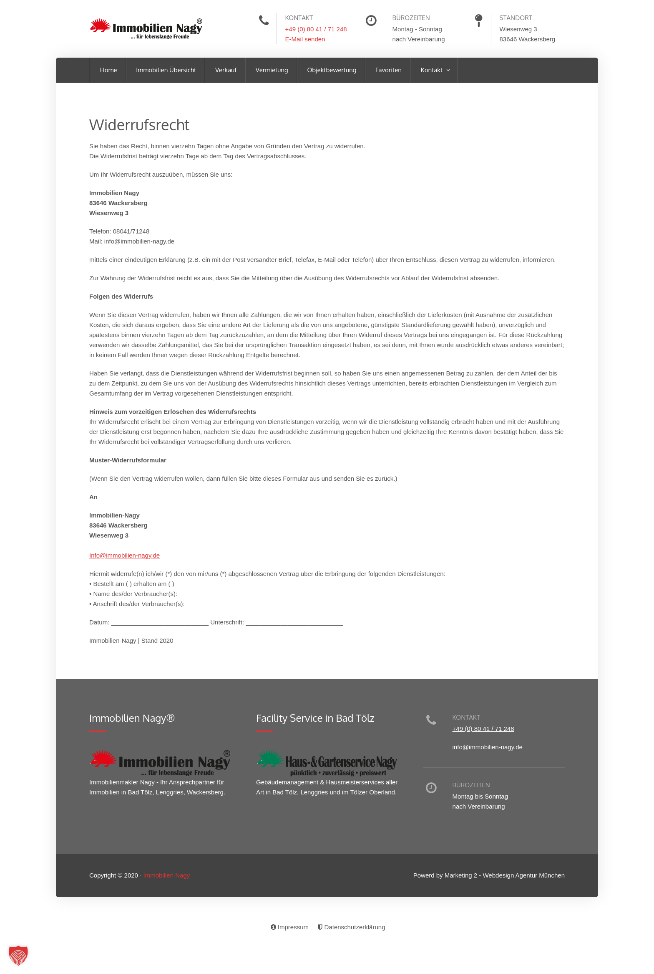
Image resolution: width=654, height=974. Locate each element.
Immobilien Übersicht (165, 70)
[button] (18, 955)
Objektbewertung (331, 70)
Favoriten (388, 70)
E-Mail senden (305, 39)
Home (107, 70)
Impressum (289, 927)
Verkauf (225, 70)
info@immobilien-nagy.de (488, 747)
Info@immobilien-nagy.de (124, 555)
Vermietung (271, 70)
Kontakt (431, 70)
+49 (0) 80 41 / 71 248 (316, 29)
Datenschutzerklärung (350, 927)
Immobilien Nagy (166, 875)
